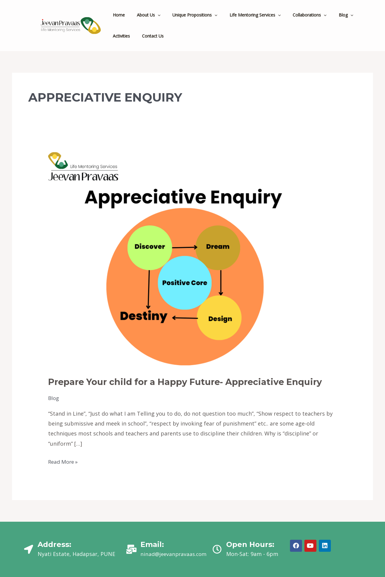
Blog (54, 397)
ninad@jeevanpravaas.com (174, 553)
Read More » (64, 460)
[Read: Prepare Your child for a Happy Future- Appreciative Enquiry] (177, 259)
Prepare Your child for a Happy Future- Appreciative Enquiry (190, 381)
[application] (152, 15)
